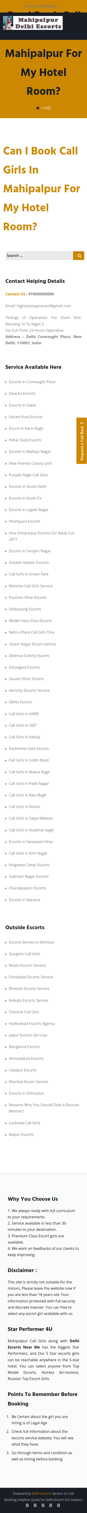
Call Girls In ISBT (23, 725)
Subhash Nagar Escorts (29, 876)
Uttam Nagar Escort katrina (32, 644)
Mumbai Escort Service (28, 1081)
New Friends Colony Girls (30, 463)
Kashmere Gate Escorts (29, 748)
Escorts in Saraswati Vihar (31, 841)
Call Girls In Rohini (24, 806)
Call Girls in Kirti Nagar (28, 853)
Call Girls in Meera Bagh (29, 771)
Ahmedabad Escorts (26, 1058)
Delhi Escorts (41, 1493)
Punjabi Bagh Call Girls (28, 474)
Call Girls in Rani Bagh (27, 795)
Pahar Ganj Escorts (25, 439)
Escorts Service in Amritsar (32, 942)
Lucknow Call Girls (24, 1122)
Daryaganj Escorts (24, 667)
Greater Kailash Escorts (29, 562)
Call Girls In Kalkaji (24, 736)
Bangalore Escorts (24, 1046)
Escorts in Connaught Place (32, 381)
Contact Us (15, 294)
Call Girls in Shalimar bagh (31, 830)
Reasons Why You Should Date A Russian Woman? (44, 1108)
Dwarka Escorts (22, 393)
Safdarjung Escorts (25, 609)
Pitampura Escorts (24, 521)
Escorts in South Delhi (27, 486)
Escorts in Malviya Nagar (30, 451)
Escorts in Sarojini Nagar (30, 550)
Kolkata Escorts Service (28, 1000)
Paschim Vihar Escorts (28, 597)
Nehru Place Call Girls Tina (31, 632)
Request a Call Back (81, 441)
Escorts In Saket (22, 405)
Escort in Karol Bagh (26, 428)
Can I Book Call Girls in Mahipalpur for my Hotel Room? (41, 189)
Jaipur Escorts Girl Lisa (28, 1035)
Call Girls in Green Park (28, 574)
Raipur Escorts (21, 1134)
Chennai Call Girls (24, 1011)
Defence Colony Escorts (29, 655)
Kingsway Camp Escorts (29, 864)
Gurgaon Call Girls (24, 953)
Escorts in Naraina (24, 899)
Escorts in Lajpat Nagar (28, 509)
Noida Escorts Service (27, 965)
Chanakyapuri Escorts (27, 888)
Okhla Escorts (20, 701)
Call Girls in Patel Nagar (29, 783)
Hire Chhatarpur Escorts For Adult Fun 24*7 (41, 536)
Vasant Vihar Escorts (26, 678)
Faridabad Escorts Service (31, 976)
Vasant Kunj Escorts (26, 416)
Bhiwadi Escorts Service (29, 988)
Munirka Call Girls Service (30, 585)
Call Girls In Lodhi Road (29, 760)
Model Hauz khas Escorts (30, 620)
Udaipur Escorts (22, 1070)
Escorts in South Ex (25, 498)
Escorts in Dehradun (26, 1093)
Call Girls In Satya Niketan (31, 818)
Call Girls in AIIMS (24, 713)
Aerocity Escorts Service (29, 690)
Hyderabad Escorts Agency (32, 1023)
